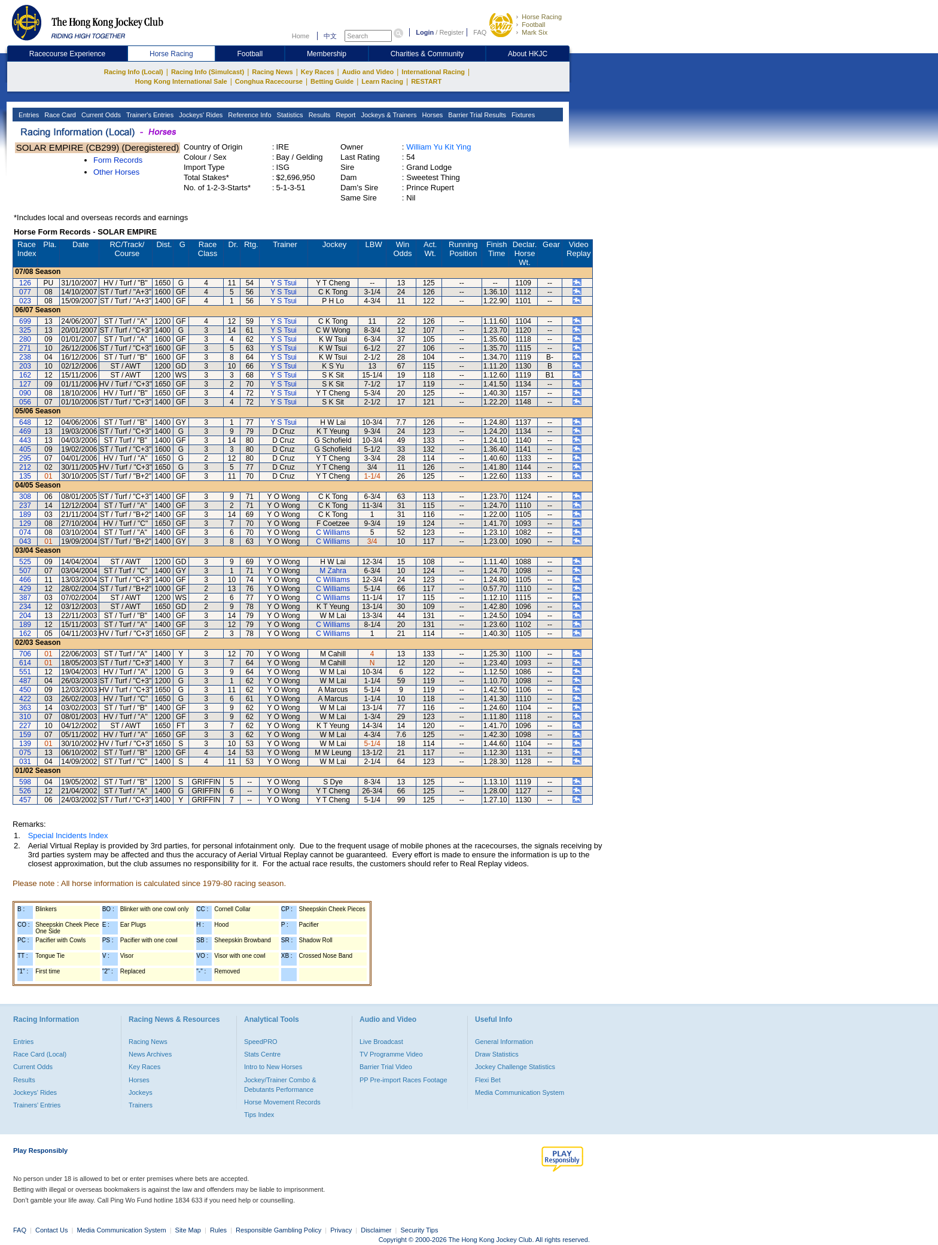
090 (25, 393)
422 (25, 699)
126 (25, 283)
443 (25, 440)
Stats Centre (262, 1054)
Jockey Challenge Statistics (515, 1066)
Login (425, 32)
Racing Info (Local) (133, 71)
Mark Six (534, 32)
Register (451, 32)
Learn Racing (382, 81)
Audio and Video (368, 71)
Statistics (289, 114)
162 (25, 375)
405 (25, 449)
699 (25, 321)
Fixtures (522, 114)
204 (25, 615)
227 (25, 726)
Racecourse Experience (67, 54)
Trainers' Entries (36, 1105)
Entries (28, 114)
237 (25, 505)
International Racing (433, 71)
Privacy (341, 1230)
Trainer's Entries (148, 114)
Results (319, 114)
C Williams (333, 532)
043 (25, 541)
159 (25, 734)
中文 (330, 35)
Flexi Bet (488, 1079)
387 (25, 597)
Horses (431, 114)
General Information (504, 1041)
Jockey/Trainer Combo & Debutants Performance (280, 1084)
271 (25, 348)
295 (25, 458)
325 (25, 330)
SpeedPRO (261, 1041)
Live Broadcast (381, 1041)
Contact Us (51, 1230)
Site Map (188, 1230)
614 (25, 663)
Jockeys (141, 1092)
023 (25, 301)
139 (25, 743)
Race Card (59, 114)
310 (25, 717)
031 (25, 761)
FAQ (479, 32)
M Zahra (332, 571)
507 (25, 571)
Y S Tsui (283, 283)
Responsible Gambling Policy (278, 1230)
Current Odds (100, 114)
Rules (219, 1230)
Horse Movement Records (282, 1102)
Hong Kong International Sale (181, 81)
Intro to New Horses (273, 1066)
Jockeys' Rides (200, 114)
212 (25, 467)
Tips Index (259, 1114)
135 (25, 476)
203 (25, 366)
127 (25, 384)
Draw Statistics (497, 1054)
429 (25, 589)
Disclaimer (376, 1230)
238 (25, 357)
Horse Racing (542, 16)
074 (25, 532)
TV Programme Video (391, 1054)
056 (25, 402)
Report (344, 114)
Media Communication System (519, 1092)
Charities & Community (427, 54)
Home (300, 35)
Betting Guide (332, 81)
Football (533, 24)
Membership (326, 54)
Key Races (317, 71)
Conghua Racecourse (269, 81)
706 (25, 654)
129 (25, 523)
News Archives (150, 1054)
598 (25, 782)
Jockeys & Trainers (387, 114)
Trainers (141, 1105)
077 (25, 292)
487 (25, 681)
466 (25, 580)
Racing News (272, 71)
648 (25, 422)
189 (25, 514)
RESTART (426, 81)
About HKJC (527, 54)
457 (25, 800)
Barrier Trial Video (386, 1066)
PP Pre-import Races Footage (403, 1079)
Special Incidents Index (68, 835)
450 (25, 690)
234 (25, 606)
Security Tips (419, 1230)
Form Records (117, 160)
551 (25, 672)
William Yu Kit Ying (438, 146)
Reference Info (248, 114)
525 (25, 562)
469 (25, 431)
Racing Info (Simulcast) (207, 71)
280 (25, 339)
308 (25, 496)
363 (25, 708)
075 (25, 752)
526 (25, 791)
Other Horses (116, 172)
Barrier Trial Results (476, 114)
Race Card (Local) (39, 1054)
